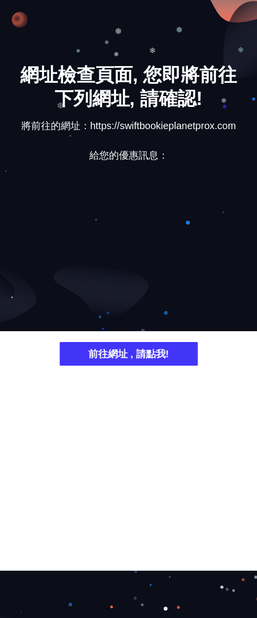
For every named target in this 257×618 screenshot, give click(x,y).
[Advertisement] (128, 246)
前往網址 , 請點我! (128, 355)
